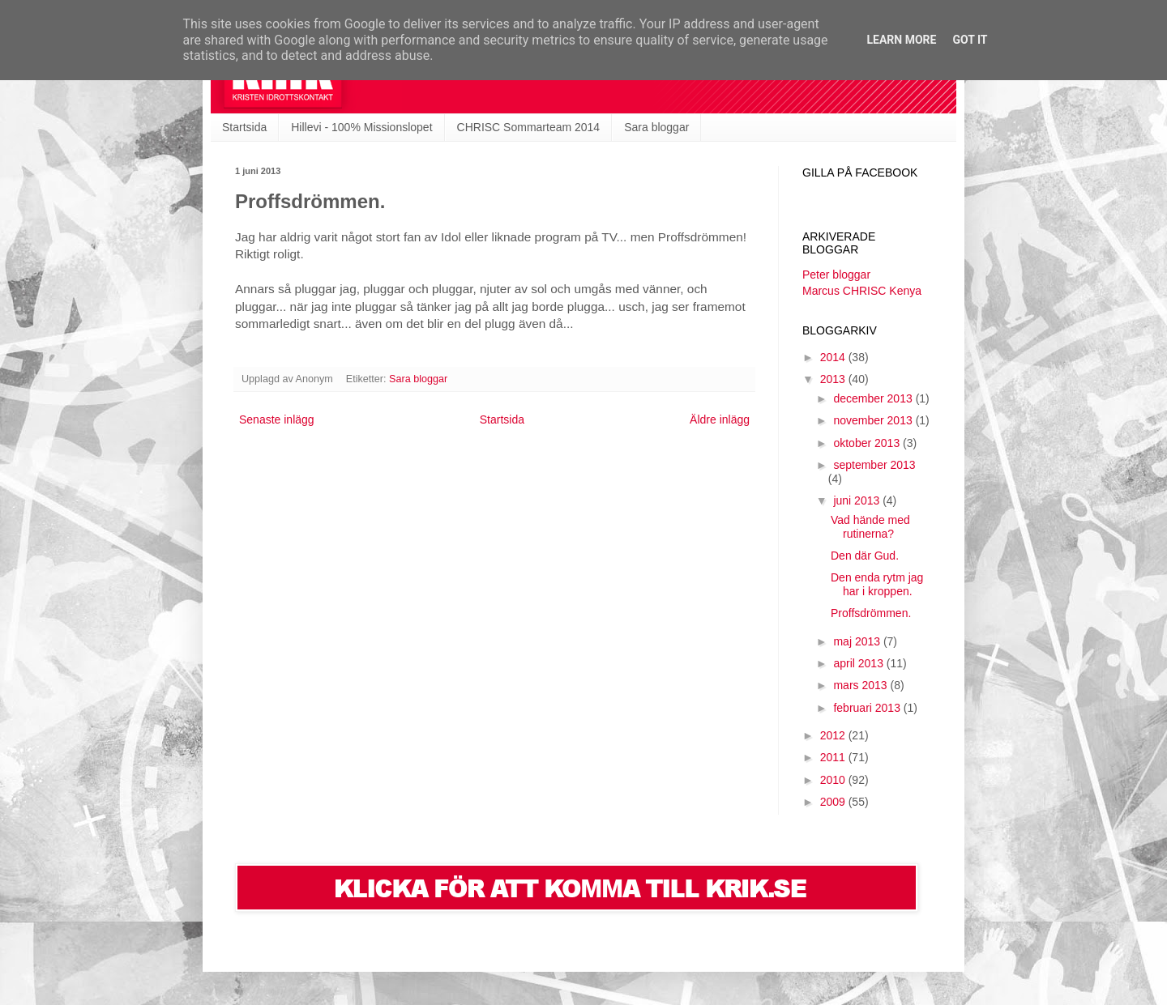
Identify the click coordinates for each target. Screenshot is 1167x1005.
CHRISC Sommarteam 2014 (529, 127)
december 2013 (874, 398)
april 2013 (859, 663)
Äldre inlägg (720, 419)
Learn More (901, 39)
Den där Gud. (865, 555)
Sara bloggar (656, 127)
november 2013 (874, 420)
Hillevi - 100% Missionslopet (361, 127)
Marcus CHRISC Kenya (861, 290)
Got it (969, 39)
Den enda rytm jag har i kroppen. (877, 584)
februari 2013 (868, 707)
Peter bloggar (836, 274)
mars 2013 (861, 685)
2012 (834, 735)
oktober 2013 (868, 442)
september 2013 (874, 464)
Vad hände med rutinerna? (870, 526)
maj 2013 (858, 641)
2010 (834, 779)
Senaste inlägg (276, 419)
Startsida (244, 127)
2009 (834, 801)
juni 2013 (858, 500)
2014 (834, 357)
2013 (834, 379)
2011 (834, 757)
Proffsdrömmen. (871, 613)
